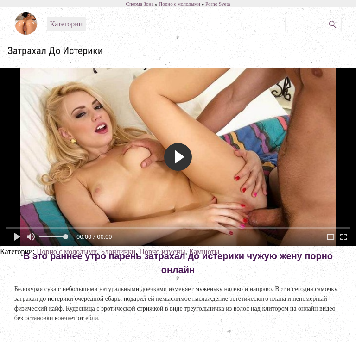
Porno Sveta (217, 3)
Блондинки (118, 251)
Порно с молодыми (67, 251)
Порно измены (162, 251)
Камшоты (204, 251)
